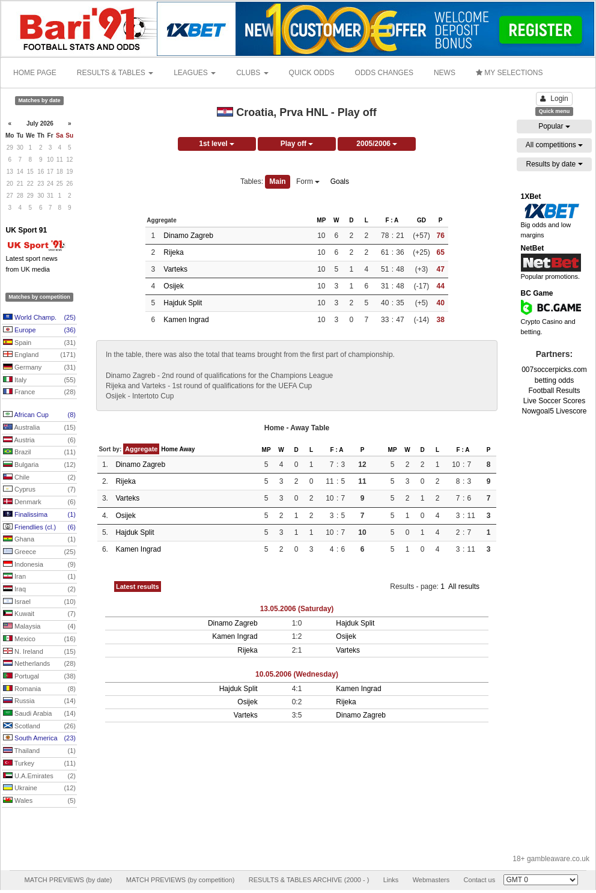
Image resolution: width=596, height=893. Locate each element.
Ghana (39, 539)
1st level (216, 143)
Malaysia (39, 627)
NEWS (444, 73)
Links (391, 879)
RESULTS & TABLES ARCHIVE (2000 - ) (309, 879)
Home (169, 449)
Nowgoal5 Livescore (554, 411)
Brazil (39, 452)
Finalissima (39, 515)
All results (463, 586)
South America (39, 738)
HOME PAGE (34, 73)
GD (421, 220)
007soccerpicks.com (554, 369)
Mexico (39, 639)
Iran (39, 577)
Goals (339, 181)
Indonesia (39, 565)
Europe (39, 330)
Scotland (39, 726)
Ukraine (39, 788)
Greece (39, 552)
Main (277, 181)
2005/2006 (376, 143)
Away (187, 449)
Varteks (175, 269)
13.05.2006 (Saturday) (297, 609)
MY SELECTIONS (509, 73)
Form (308, 181)
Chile (39, 478)
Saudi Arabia (39, 714)
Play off (297, 143)
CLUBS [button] (252, 73)
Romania (39, 689)
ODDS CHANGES (384, 73)
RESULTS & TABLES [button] (115, 73)
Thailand (39, 751)
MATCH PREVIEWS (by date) (68, 879)
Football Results (554, 390)
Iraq (39, 589)
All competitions (554, 145)
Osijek (173, 286)
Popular (554, 126)
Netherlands (39, 664)
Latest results (137, 586)
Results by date (554, 164)
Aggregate (141, 449)
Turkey (39, 764)
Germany (39, 368)
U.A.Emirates (39, 776)
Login (554, 98)
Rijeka (173, 252)
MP (321, 220)
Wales (39, 801)
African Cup (39, 415)
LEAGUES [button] (195, 73)
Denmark (39, 502)
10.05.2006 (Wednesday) (296, 674)
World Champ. (39, 318)
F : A (391, 220)
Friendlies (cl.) (39, 527)
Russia (39, 701)
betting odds (554, 380)
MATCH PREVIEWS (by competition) (180, 879)
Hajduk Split (182, 303)
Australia (39, 428)
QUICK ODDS (312, 73)
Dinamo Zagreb (188, 235)
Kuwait (39, 614)
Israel (39, 602)
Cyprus (39, 490)
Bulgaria (39, 465)
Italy (39, 380)
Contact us (480, 879)
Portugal (39, 676)
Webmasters (431, 879)
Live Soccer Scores (554, 401)
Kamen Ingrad (185, 319)
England (39, 355)
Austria (39, 440)
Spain (39, 343)
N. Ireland (39, 652)
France (39, 392)
